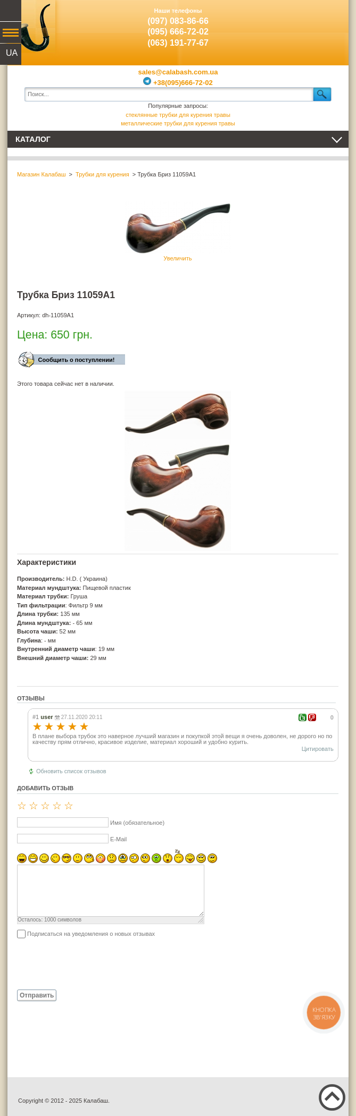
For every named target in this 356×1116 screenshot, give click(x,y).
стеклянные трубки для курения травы (178, 115)
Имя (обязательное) (137, 822)
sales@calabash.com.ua (178, 72)
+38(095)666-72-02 (177, 83)
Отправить (37, 995)
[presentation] (98, 963)
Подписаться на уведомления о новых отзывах (91, 934)
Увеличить (178, 231)
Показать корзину (325, 24)
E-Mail (118, 839)
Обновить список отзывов (71, 771)
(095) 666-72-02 (178, 31)
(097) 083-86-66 (178, 21)
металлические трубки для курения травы (178, 123)
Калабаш (31, 26)
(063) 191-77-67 (178, 42)
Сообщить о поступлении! (76, 360)
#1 (35, 717)
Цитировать (318, 749)
